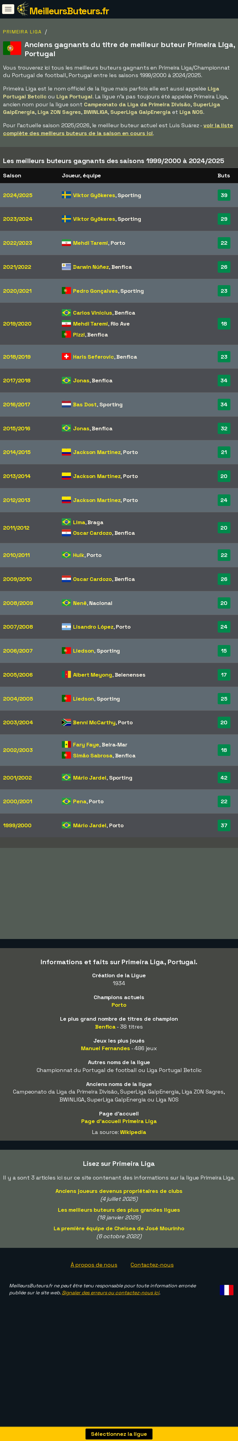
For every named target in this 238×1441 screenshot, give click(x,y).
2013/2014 (17, 476)
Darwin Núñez (91, 266)
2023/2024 (17, 218)
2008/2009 (18, 602)
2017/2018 (17, 380)
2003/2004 (18, 722)
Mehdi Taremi (90, 242)
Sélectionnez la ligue (119, 1433)
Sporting (129, 195)
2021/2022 (17, 266)
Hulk (78, 554)
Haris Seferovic (93, 356)
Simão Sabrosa (92, 755)
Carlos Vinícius (92, 312)
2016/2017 (16, 404)
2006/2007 (18, 650)
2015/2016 (16, 428)
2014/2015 (17, 452)
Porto (118, 242)
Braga (95, 522)
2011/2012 (16, 527)
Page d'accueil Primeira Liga (118, 1148)
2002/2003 (18, 749)
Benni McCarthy (94, 722)
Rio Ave (120, 323)
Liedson (83, 650)
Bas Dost (85, 404)
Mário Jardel (89, 777)
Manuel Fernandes (105, 1075)
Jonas (81, 380)
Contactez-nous (152, 1292)
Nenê (80, 602)
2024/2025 (17, 195)
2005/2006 (18, 674)
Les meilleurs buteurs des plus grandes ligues (119, 1237)
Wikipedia (133, 1159)
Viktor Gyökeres (94, 195)
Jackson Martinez (96, 452)
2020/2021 (17, 290)
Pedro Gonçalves (95, 290)
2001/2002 (17, 777)
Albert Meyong (92, 674)
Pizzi (79, 334)
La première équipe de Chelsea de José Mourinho (119, 1255)
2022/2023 (17, 242)
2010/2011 (16, 554)
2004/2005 (18, 698)
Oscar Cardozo (92, 532)
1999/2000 (17, 825)
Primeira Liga (22, 32)
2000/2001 (17, 801)
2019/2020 (17, 323)
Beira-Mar (114, 744)
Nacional (100, 602)
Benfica (122, 266)
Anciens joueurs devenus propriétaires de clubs (119, 1218)
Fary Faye (86, 744)
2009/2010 (17, 578)
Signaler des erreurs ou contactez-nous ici (110, 1320)
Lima (79, 522)
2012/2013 (16, 500)
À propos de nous (94, 1292)
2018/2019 (17, 356)
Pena (79, 801)
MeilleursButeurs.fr (69, 11)
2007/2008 (18, 626)
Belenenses (130, 674)
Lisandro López (93, 626)
